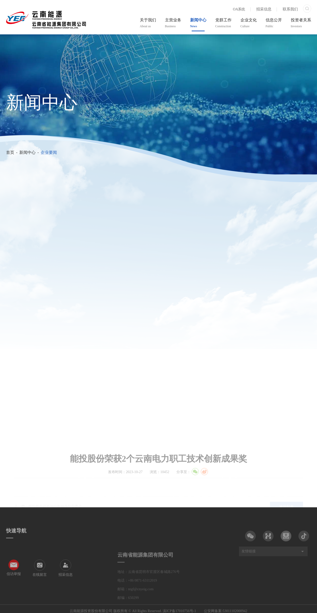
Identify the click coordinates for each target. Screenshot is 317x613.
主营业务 (173, 23)
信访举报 (14, 590)
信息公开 (274, 23)
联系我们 (290, 9)
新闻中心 (198, 23)
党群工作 (223, 23)
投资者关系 (301, 23)
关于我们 (148, 23)
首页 (10, 152)
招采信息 (263, 9)
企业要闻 (49, 152)
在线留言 (40, 590)
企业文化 (248, 23)
